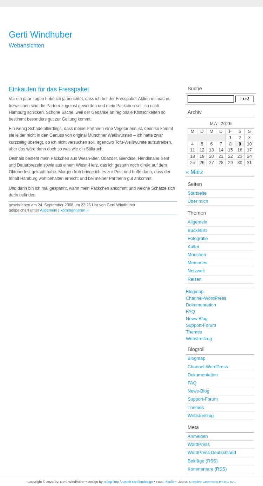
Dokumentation (201, 304)
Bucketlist (197, 230)
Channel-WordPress (206, 298)
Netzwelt (196, 270)
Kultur (193, 246)
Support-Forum (201, 325)
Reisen (195, 279)
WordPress (199, 444)
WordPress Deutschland (212, 452)
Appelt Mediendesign (137, 482)
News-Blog (197, 318)
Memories (197, 262)
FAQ (190, 311)
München (197, 254)
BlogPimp (111, 482)
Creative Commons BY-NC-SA (212, 482)
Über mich (198, 201)
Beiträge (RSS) (203, 461)
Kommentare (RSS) (207, 469)
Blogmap (195, 291)
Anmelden (198, 436)
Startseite (197, 193)
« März (194, 172)
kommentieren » (74, 210)
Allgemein (48, 210)
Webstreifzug (199, 338)
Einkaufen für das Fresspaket (49, 89)
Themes (194, 332)
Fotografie (198, 238)
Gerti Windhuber (41, 34)
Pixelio (169, 482)
